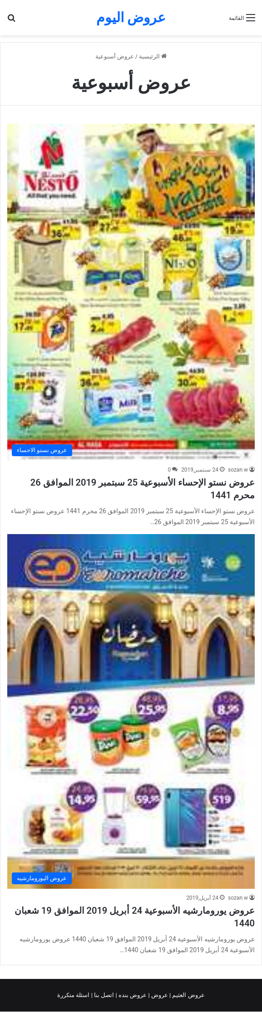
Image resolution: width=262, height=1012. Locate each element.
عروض (159, 995)
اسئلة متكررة (74, 995)
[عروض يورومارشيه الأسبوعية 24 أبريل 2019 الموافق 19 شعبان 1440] (131, 711)
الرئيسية (153, 56)
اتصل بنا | (103, 995)
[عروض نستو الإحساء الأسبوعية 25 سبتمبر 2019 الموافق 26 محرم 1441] (131, 292)
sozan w (238, 470)
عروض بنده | (132, 995)
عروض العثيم (187, 995)
